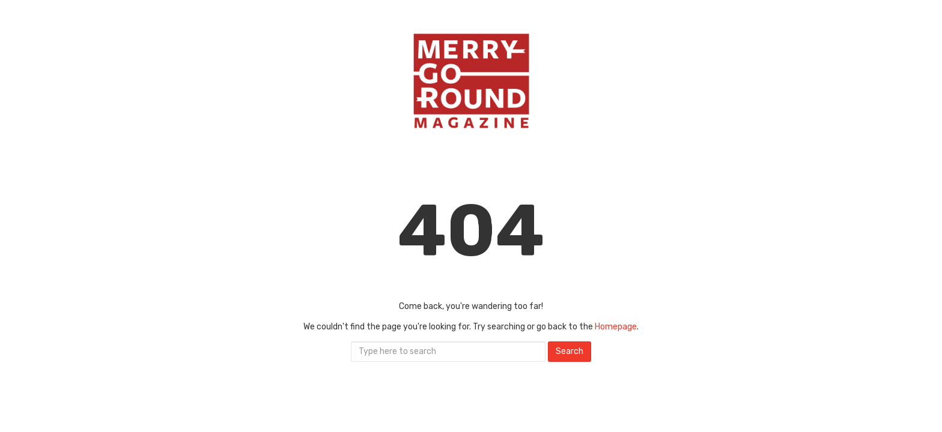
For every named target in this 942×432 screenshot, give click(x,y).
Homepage (616, 327)
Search (569, 351)
